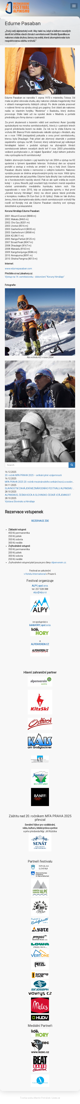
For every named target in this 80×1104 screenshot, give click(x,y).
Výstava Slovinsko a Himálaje (20, 501)
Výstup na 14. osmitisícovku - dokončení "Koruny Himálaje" (34, 276)
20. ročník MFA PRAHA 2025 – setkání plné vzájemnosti (33, 475)
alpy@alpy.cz (40, 592)
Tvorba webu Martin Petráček (35, 1098)
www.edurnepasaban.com (18, 268)
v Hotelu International (35, 574)
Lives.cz (56, 1098)
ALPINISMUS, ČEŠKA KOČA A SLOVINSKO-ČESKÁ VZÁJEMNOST (38, 495)
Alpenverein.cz (58, 562)
